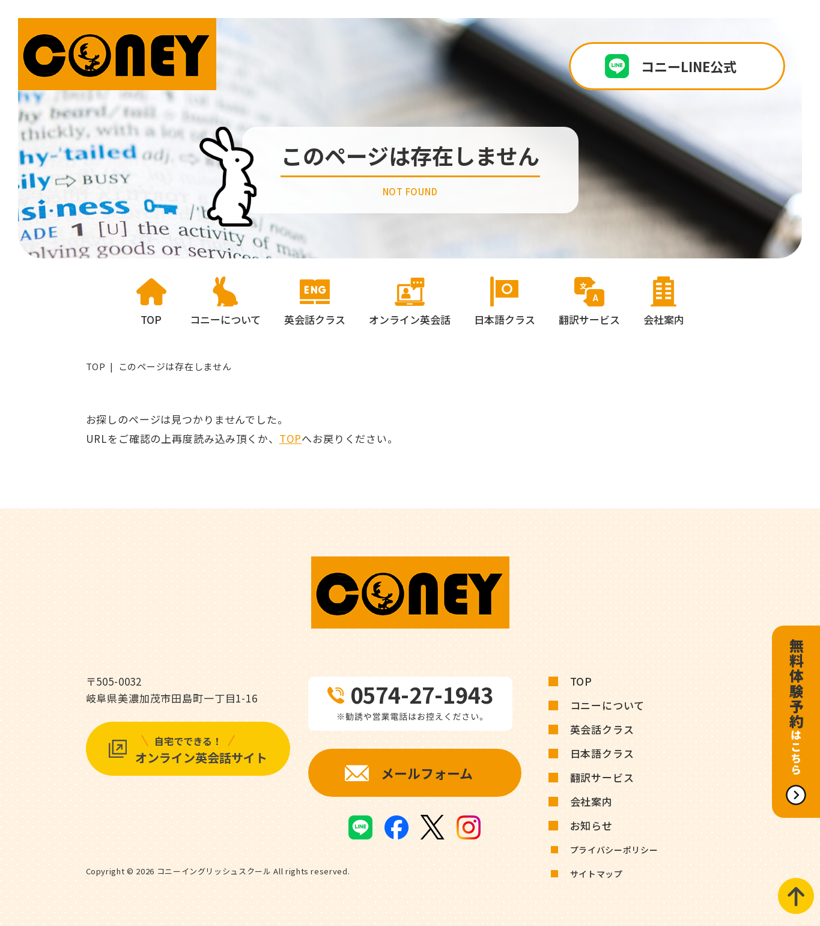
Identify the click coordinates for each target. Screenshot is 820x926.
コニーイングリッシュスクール (214, 871)
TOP (96, 366)
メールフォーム (427, 772)
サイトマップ (596, 874)
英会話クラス (602, 729)
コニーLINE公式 (688, 66)
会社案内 (591, 801)
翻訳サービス (602, 777)
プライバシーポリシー (614, 850)
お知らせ (591, 825)
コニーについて (607, 705)
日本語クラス (602, 753)
